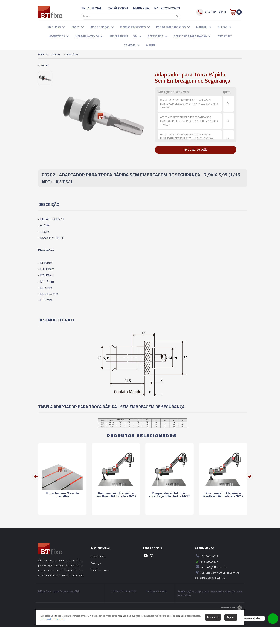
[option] (45, 78)
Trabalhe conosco (100, 570)
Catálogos (96, 563)
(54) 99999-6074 (207, 561)
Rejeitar (231, 617)
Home (41, 54)
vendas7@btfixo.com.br (211, 567)
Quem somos (98, 556)
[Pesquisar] (176, 16)
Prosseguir (213, 617)
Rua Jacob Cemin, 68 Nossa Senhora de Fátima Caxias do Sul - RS (217, 575)
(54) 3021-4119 (206, 555)
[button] (63, 27)
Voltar (43, 65)
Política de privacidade (124, 591)
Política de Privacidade (53, 619)
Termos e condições (156, 591)
